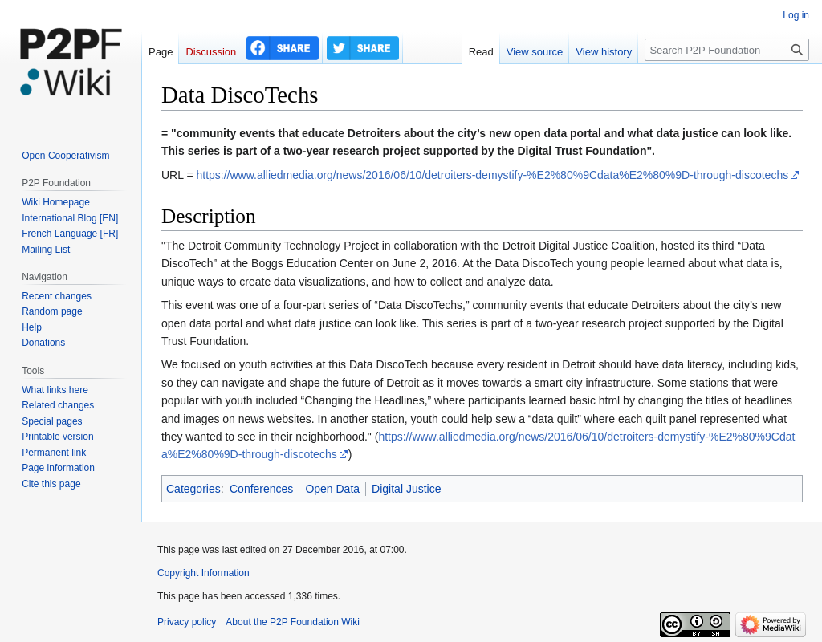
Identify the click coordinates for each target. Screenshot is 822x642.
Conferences (261, 488)
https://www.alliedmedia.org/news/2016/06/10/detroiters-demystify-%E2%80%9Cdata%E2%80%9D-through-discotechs (492, 175)
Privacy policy (186, 622)
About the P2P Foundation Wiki (293, 622)
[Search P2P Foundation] (727, 50)
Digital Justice (406, 488)
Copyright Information (203, 573)
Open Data (332, 488)
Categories (193, 488)
